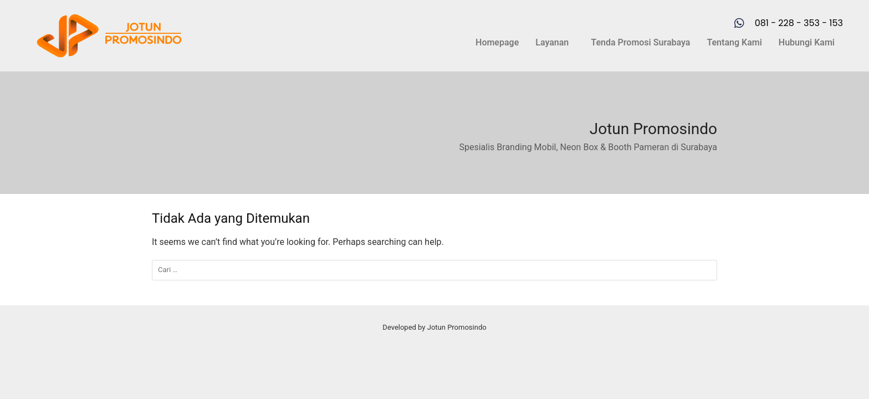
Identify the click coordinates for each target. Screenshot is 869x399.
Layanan (552, 42)
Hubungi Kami (807, 42)
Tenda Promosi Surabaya (640, 42)
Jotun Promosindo (653, 129)
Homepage (497, 42)
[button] (554, 42)
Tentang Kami (734, 42)
